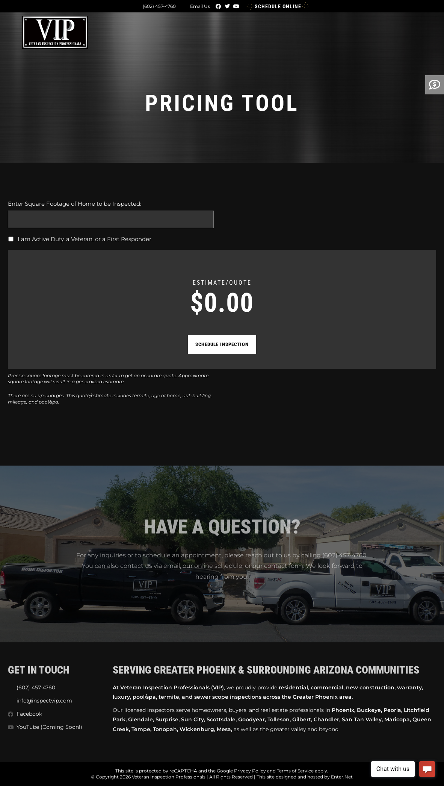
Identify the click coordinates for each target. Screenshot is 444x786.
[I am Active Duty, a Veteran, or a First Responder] (11, 239)
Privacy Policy (250, 771)
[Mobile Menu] (417, 30)
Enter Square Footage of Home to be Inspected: (74, 203)
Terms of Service (295, 771)
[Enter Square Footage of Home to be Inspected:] (111, 219)
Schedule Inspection (222, 344)
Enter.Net (342, 777)
